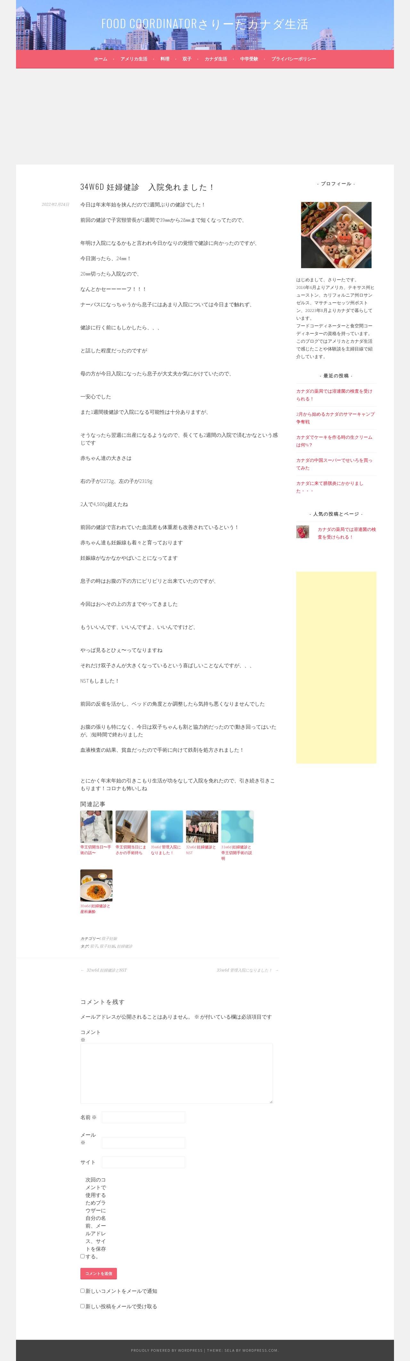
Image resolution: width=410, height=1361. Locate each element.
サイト (88, 1162)
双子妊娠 (109, 938)
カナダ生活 (216, 59)
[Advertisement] (205, 116)
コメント (90, 1036)
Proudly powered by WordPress (167, 1350)
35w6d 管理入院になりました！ (166, 850)
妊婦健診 (124, 946)
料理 (164, 59)
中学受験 (249, 59)
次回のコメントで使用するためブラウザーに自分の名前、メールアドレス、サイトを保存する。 (96, 1218)
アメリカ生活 (133, 59)
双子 (187, 59)
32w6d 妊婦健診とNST (201, 850)
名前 (88, 1117)
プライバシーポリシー (293, 59)
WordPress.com (260, 1350)
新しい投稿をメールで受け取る (121, 1306)
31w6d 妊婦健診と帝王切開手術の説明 (236, 853)
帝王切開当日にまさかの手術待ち (131, 850)
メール (88, 1139)
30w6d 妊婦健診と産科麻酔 (95, 908)
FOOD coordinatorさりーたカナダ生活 (205, 22)
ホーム (100, 59)
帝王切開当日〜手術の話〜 (95, 850)
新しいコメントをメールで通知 (121, 1291)
